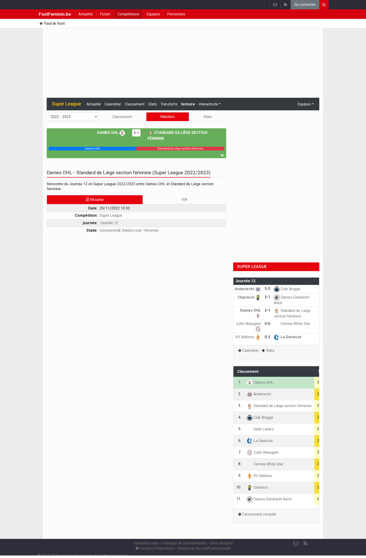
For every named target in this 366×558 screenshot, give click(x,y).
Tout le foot (52, 23)
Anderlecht (248, 289)
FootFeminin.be (55, 14)
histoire (188, 104)
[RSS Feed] (305, 543)
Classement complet (259, 514)
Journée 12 (109, 223)
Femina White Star (292, 323)
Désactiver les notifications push (204, 548)
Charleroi (249, 297)
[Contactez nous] (296, 543)
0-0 (267, 323)
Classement (134, 104)
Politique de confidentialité (184, 543)
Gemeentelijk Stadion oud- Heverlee (129, 230)
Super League (111, 215)
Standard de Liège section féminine (279, 406)
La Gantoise (288, 337)
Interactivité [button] (208, 104)
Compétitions (128, 14)
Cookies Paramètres (154, 548)
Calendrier (113, 104)
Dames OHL (111, 132)
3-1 (136, 133)
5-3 (267, 288)
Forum (105, 14)
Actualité (85, 14)
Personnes (176, 14)
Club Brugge (287, 289)
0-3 (267, 337)
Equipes (153, 14)
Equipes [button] (304, 104)
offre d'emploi (221, 543)
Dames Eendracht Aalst (269, 499)
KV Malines (248, 337)
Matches (167, 117)
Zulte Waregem (262, 452)
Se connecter (305, 4)
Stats (152, 104)
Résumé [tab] (95, 199)
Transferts (169, 104)
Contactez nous (146, 543)
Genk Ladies (260, 429)
